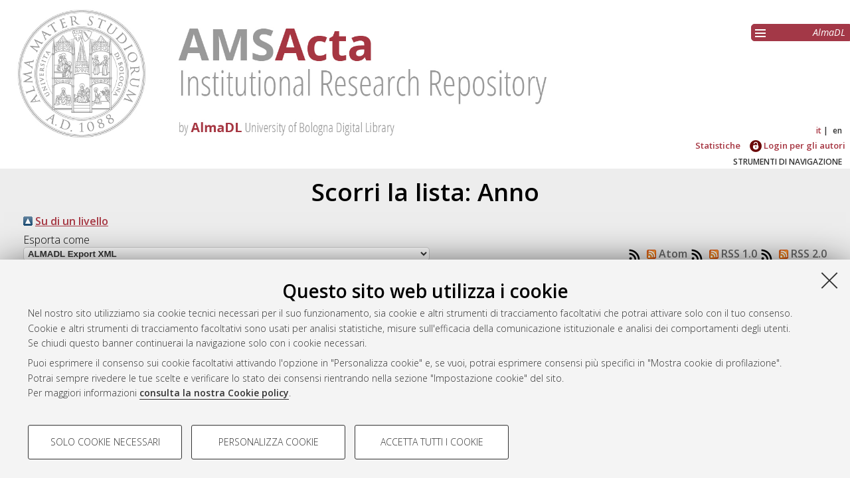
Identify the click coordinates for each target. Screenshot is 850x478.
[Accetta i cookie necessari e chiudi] (829, 280)
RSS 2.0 (800, 253)
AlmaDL (829, 32)
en (837, 130)
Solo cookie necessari (105, 442)
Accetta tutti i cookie (432, 442)
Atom (664, 253)
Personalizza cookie (268, 442)
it (818, 130)
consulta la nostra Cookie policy (214, 392)
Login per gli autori (797, 145)
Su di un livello (71, 221)
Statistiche (717, 145)
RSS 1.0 (730, 253)
